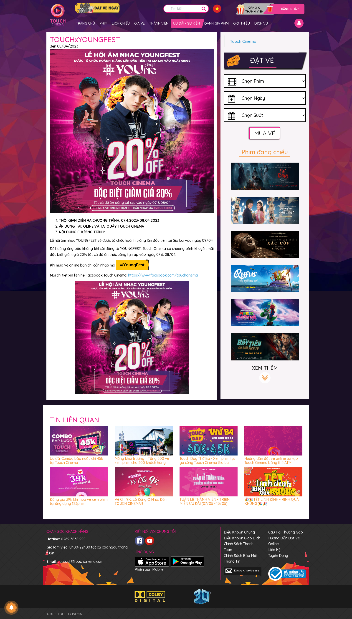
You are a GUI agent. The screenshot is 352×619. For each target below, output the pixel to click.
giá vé (139, 23)
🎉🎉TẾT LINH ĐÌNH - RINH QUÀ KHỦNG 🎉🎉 (271, 501)
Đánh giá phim (216, 23)
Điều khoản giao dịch (242, 538)
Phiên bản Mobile (149, 569)
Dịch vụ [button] (261, 23)
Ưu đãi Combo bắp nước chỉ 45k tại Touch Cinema (76, 460)
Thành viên (158, 23)
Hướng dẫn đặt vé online (284, 541)
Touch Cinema (243, 41)
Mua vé (264, 133)
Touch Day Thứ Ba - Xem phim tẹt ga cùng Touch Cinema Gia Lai (207, 460)
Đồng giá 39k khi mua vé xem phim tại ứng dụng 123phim (79, 501)
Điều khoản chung (239, 532)
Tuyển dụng (278, 555)
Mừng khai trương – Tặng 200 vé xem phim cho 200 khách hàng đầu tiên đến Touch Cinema (142, 462)
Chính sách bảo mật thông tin (241, 558)
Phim (103, 23)
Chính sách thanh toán (238, 546)
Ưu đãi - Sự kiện (186, 23)
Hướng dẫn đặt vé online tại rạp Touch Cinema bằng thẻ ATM (271, 460)
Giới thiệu (241, 23)
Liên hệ (274, 549)
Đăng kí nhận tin (242, 571)
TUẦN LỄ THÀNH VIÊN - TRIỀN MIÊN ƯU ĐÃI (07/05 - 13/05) (205, 501)
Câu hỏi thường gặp (285, 532)
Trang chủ (85, 23)
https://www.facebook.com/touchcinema (163, 275)
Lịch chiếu (121, 23)
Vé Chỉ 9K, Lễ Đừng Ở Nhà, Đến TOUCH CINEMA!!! (141, 501)
